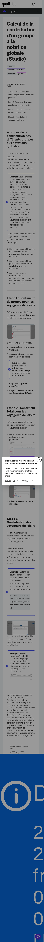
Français (26, 481)
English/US (10, 481)
